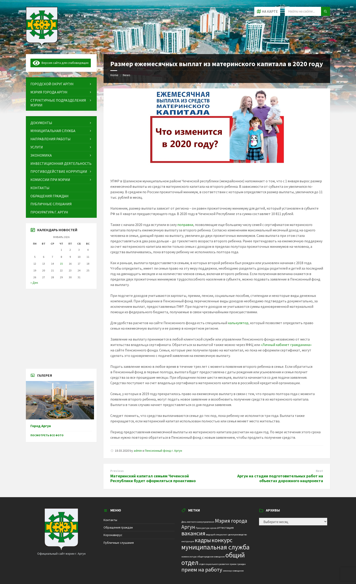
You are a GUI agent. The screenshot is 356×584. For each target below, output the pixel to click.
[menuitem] (61, 84)
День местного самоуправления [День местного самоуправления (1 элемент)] (197, 521)
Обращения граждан (118, 527)
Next (319, 471)
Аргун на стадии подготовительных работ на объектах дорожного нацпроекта (280, 478)
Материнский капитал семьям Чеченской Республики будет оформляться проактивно (153, 478)
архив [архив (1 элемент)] (213, 527)
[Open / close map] (267, 11)
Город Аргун (40, 426)
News (126, 75)
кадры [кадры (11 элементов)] (203, 540)
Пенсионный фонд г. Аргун (163, 451)
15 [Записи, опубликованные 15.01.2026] (61, 263)
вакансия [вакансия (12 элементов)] (193, 533)
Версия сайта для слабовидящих (61, 63)
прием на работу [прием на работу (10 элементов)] (201, 569)
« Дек (34, 283)
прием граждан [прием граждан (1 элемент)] (238, 564)
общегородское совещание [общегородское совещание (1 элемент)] (211, 556)
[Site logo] (42, 45)
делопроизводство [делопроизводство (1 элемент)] (237, 534)
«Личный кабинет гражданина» (286, 344)
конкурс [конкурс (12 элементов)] (222, 540)
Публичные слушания (119, 543)
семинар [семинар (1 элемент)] (227, 570)
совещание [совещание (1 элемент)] (238, 570)
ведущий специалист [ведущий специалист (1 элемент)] (216, 534)
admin (138, 451)
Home (114, 75)
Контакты (110, 520)
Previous (117, 471)
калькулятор (238, 323)
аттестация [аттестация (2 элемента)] (225, 528)
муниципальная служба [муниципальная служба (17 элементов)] (215, 547)
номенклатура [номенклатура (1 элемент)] (189, 556)
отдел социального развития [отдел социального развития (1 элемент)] (214, 564)
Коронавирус (113, 535)
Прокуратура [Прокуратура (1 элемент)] (203, 527)
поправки (185, 224)
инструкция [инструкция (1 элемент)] (187, 541)
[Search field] (307, 11)
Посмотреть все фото (47, 435)
